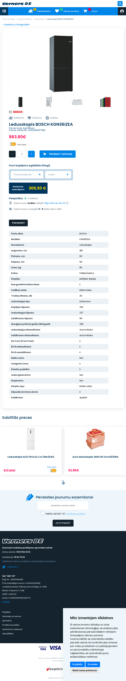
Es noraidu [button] (93, 664)
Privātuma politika (10, 625)
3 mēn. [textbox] (51, 174)
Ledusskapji (39, 19)
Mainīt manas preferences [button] (85, 670)
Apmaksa (7, 620)
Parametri (18, 222)
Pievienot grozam (60, 154)
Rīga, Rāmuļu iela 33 (55, 202)
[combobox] (27, 174)
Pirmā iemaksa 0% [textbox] (23, 174)
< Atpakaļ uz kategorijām (16, 24)
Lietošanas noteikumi (12, 629)
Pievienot (37, 118)
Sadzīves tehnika (24, 19)
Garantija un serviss (11, 616)
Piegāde (6, 612)
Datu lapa (22, 145)
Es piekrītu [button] (77, 664)
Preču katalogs (8, 19)
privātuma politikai (75, 513)
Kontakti (6, 601)
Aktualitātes (8, 633)
